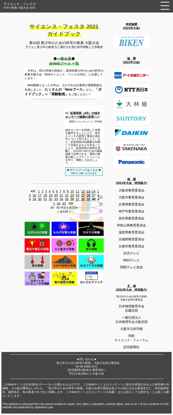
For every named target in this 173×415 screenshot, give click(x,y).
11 (77, 191)
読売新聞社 (131, 347)
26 (88, 195)
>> (70, 203)
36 (72, 199)
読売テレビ (131, 253)
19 (50, 195)
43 (64, 203)
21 (61, 195)
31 (45, 199)
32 (50, 199)
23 (72, 195)
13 (88, 191)
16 (34, 195)
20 (56, 195)
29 (34, 199)
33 (56, 199)
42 (58, 203)
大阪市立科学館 (131, 329)
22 (67, 195)
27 (94, 195)
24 (77, 195)
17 (39, 195)
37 (77, 199)
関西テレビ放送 (131, 267)
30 (39, 199)
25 (83, 195)
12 (83, 191)
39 (88, 199)
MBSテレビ (131, 260)
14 (94, 191)
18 (45, 195)
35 (67, 199)
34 (61, 199)
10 (72, 191)
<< (33, 191)
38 (83, 199)
